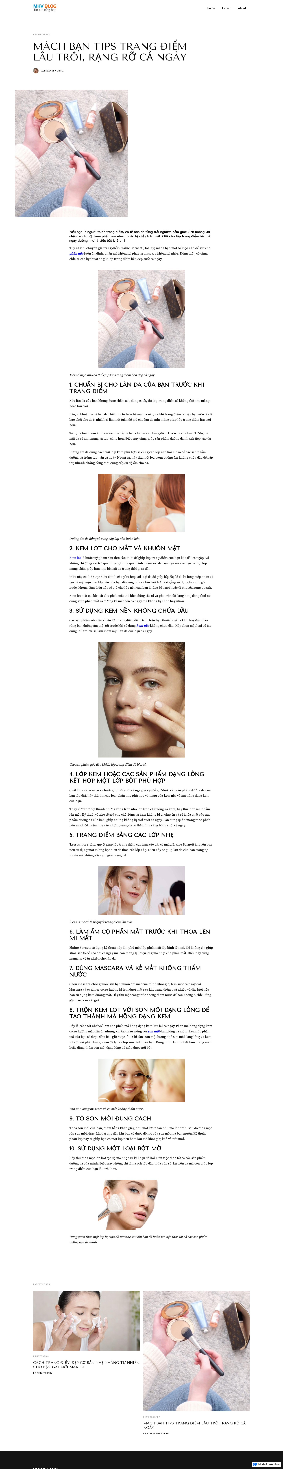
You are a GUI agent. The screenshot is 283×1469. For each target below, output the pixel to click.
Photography (151, 1417)
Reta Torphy (44, 1373)
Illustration (41, 1356)
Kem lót (75, 558)
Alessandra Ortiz (52, 71)
